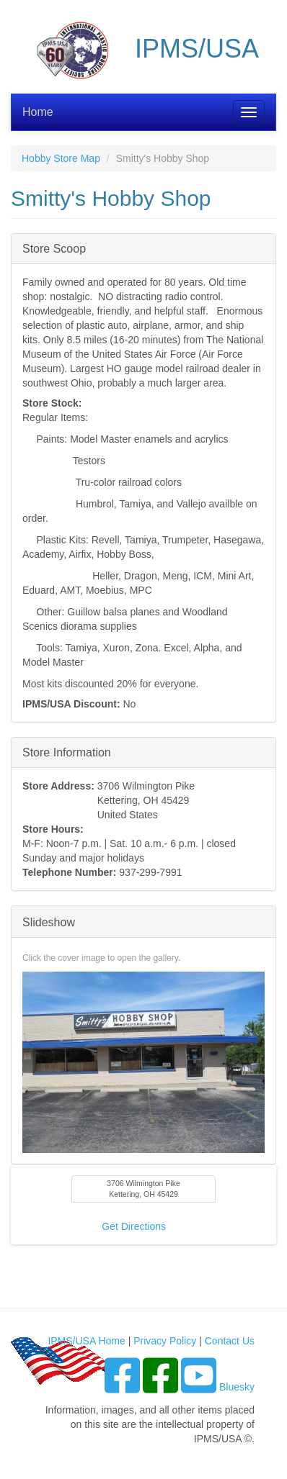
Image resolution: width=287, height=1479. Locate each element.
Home (37, 112)
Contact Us (230, 1341)
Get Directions (134, 1226)
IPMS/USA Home (86, 1341)
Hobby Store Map (61, 158)
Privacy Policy (164, 1341)
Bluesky (237, 1387)
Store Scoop (54, 248)
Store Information (66, 752)
